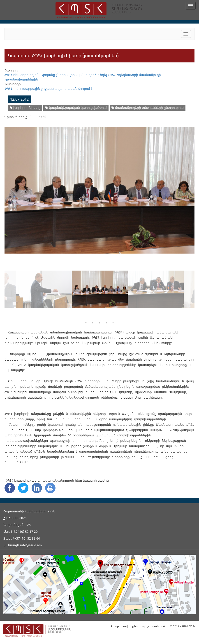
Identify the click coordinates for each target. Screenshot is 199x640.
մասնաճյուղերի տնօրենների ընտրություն (147, 107)
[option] (99, 187)
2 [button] (92, 323)
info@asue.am (31, 545)
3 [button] (99, 323)
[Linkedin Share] (37, 488)
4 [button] (106, 323)
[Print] (50, 488)
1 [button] (86, 323)
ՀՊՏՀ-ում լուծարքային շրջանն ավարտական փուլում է (49, 88)
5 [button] (113, 323)
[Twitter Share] (23, 488)
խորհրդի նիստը (25, 107)
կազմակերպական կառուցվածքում (76, 107)
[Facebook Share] (10, 488)
